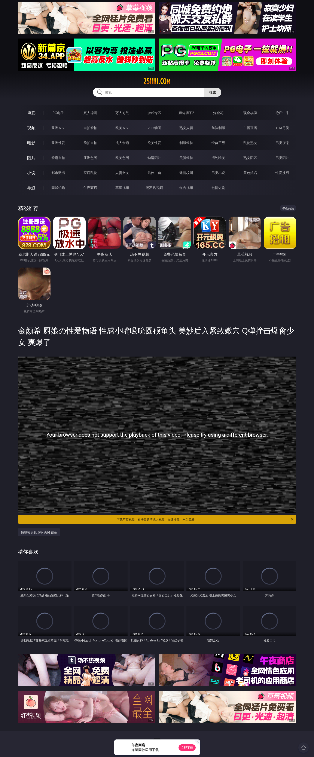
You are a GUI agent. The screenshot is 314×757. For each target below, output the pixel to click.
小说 (31, 172)
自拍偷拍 (90, 127)
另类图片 (282, 157)
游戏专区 (154, 112)
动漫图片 (154, 157)
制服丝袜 (186, 142)
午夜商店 (90, 187)
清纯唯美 (218, 157)
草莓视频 (122, 187)
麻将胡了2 (186, 112)
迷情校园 (186, 172)
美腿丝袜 (186, 157)
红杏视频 (186, 187)
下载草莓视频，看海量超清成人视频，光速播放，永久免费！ (205, 519)
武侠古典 (154, 172)
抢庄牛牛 (282, 112)
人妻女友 (122, 172)
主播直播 (250, 127)
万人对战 (122, 112)
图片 (31, 158)
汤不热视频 (154, 187)
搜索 (212, 92)
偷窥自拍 (58, 157)
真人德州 (90, 112)
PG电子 (58, 112)
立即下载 (187, 747)
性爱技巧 (282, 172)
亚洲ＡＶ (58, 127)
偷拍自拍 (90, 142)
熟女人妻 (186, 127)
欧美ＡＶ (122, 127)
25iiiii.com (157, 81)
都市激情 (58, 172)
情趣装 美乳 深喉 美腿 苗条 (39, 532)
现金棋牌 (250, 112)
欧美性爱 (154, 142)
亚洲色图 (90, 157)
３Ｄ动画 (154, 127)
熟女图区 (250, 157)
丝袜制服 (218, 127)
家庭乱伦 (90, 172)
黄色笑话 (250, 172)
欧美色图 (122, 157)
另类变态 (282, 142)
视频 (31, 128)
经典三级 (218, 142)
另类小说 (218, 172)
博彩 (31, 113)
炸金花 (218, 112)
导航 (31, 187)
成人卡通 (122, 142)
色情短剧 (218, 187)
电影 (31, 143)
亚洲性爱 (58, 142)
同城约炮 (58, 187)
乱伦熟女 (250, 142)
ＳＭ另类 (282, 127)
